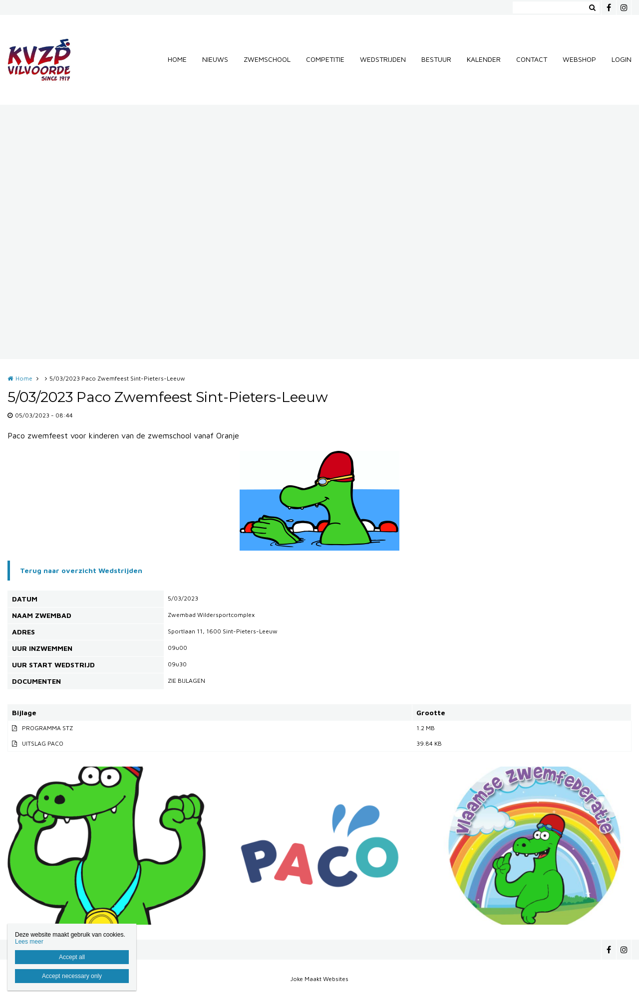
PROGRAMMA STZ (47, 728)
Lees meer (29, 941)
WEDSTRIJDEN (383, 59)
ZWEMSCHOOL (267, 59)
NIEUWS (215, 59)
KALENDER (484, 59)
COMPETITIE (325, 59)
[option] (319, 501)
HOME (177, 59)
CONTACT (531, 59)
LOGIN (622, 59)
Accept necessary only (72, 976)
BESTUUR (436, 59)
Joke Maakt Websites (319, 979)
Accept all (72, 957)
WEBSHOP (579, 59)
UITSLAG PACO (42, 743)
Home (23, 378)
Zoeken (592, 7)
